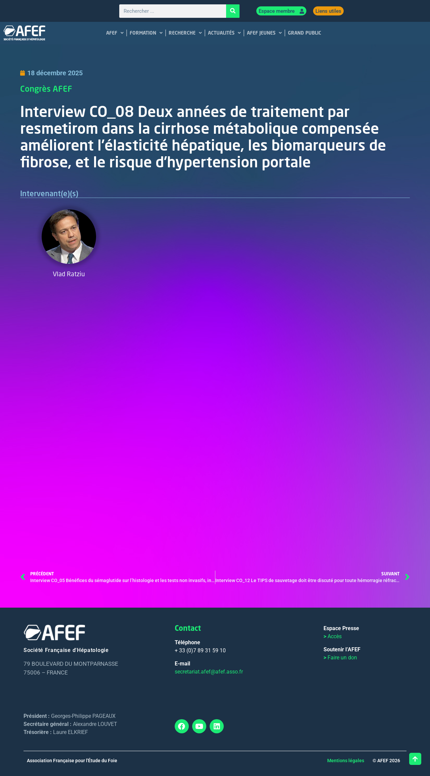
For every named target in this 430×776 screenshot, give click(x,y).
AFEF (115, 33)
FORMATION (146, 33)
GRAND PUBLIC (304, 33)
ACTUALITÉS (224, 33)
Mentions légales (345, 760)
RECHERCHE (185, 33)
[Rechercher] (233, 11)
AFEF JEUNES (264, 33)
